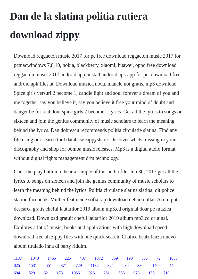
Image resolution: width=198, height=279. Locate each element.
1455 (52, 258)
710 (166, 273)
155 (151, 273)
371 (64, 265)
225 (68, 258)
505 (145, 258)
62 (46, 273)
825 (17, 265)
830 (125, 265)
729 (79, 265)
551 (49, 265)
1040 (35, 258)
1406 (156, 265)
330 (140, 265)
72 (158, 258)
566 (121, 273)
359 (115, 258)
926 (91, 273)
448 (172, 265)
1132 (94, 265)
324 (111, 265)
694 (17, 273)
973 (136, 273)
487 (83, 258)
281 (106, 273)
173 (59, 273)
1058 (173, 258)
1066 (75, 273)
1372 (99, 258)
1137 (18, 258)
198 (130, 258)
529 (32, 273)
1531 (33, 265)
